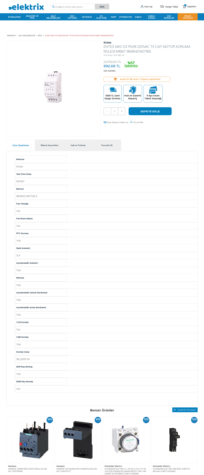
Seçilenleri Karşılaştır (185, 409)
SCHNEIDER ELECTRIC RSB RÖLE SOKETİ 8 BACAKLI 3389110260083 (171, 469)
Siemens (12, 465)
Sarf (113, 16)
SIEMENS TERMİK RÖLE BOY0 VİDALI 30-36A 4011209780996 (27, 469)
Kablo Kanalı (151, 16)
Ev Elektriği (101, 16)
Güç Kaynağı (72, 16)
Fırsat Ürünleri (188, 16)
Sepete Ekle (150, 110)
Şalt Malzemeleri (53, 16)
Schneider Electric (113, 465)
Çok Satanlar (169, 16)
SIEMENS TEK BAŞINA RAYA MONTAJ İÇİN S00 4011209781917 (76, 469)
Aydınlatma (14, 16)
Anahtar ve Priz (32, 16)
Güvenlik (87, 16)
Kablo (138, 16)
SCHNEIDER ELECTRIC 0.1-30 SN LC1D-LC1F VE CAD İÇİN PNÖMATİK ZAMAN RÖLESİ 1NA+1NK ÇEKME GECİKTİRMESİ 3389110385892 (125, 470)
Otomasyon (125, 16)
